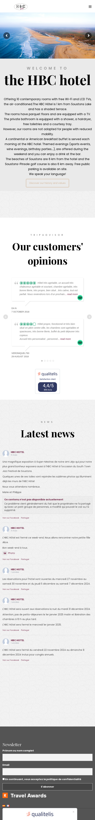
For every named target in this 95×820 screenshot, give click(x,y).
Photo (8, 553)
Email (5, 765)
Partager (25, 517)
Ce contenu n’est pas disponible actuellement (33, 499)
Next (89, 316)
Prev (5, 316)
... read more (71, 294)
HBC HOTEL (17, 452)
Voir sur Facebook (10, 517)
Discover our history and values (47, 183)
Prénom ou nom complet (18, 750)
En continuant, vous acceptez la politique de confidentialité (41, 779)
